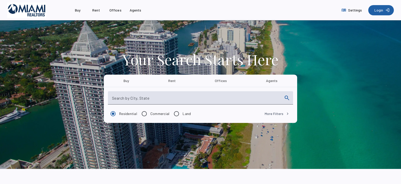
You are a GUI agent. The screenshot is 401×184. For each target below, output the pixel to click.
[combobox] (196, 100)
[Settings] (352, 10)
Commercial (160, 113)
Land (187, 113)
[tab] (126, 81)
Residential (128, 113)
